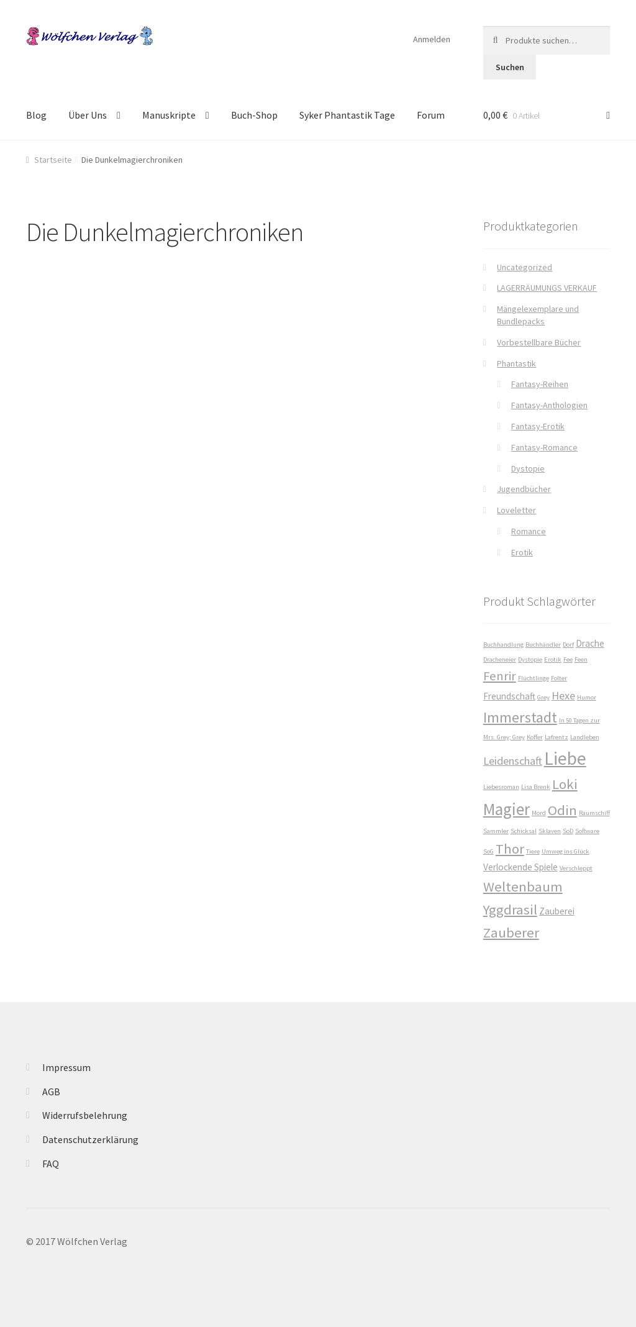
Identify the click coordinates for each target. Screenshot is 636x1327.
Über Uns (87, 115)
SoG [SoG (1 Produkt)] (488, 851)
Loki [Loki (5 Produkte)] (565, 784)
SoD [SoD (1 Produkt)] (568, 831)
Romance (528, 531)
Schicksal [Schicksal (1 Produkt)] (524, 831)
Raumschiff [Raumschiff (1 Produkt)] (594, 813)
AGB (51, 1091)
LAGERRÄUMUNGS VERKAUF (547, 287)
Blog (36, 115)
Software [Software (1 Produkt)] (587, 831)
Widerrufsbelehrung (84, 1115)
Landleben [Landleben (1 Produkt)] (584, 737)
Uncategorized (524, 267)
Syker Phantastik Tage (347, 115)
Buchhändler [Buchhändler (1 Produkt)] (543, 645)
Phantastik (516, 363)
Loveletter (516, 510)
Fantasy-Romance (544, 447)
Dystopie (528, 468)
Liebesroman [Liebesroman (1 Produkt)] (501, 787)
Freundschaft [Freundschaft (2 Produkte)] (509, 696)
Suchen (510, 67)
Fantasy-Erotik (538, 426)
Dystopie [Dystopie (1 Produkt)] (530, 659)
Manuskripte (169, 115)
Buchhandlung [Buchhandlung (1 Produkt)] (503, 645)
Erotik (522, 552)
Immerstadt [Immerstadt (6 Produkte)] (520, 717)
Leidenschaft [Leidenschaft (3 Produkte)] (512, 761)
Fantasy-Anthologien (549, 405)
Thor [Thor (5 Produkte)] (510, 848)
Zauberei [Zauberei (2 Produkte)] (557, 911)
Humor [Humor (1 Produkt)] (586, 697)
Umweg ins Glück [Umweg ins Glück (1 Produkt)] (565, 851)
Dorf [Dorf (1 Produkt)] (568, 645)
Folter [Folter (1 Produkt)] (559, 678)
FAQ (50, 1163)
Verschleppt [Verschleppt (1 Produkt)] (576, 868)
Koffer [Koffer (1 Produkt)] (535, 737)
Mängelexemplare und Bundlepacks (538, 315)
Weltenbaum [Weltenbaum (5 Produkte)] (523, 886)
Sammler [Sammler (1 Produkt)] (496, 831)
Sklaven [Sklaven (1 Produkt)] (549, 831)
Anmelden (431, 39)
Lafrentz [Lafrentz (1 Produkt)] (556, 737)
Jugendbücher (524, 489)
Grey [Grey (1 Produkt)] (543, 697)
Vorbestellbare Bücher (539, 342)
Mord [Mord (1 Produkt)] (539, 813)
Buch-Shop (254, 115)
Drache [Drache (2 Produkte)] (590, 643)
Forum (431, 115)
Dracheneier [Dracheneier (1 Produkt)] (499, 659)
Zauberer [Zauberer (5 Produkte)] (511, 932)
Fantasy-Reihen (539, 384)
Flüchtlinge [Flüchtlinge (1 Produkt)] (533, 678)
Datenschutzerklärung (90, 1139)
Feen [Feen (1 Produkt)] (581, 659)
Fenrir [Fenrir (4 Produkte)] (499, 676)
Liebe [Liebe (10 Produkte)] (565, 758)
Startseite (53, 159)
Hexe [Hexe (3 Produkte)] (563, 695)
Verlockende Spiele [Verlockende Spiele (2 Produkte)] (520, 867)
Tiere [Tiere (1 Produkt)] (533, 851)
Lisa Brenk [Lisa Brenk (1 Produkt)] (535, 787)
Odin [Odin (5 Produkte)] (562, 810)
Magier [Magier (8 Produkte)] (506, 808)
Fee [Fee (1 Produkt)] (568, 659)
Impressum (66, 1067)
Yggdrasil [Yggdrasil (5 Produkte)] (510, 909)
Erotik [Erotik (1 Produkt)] (552, 659)
